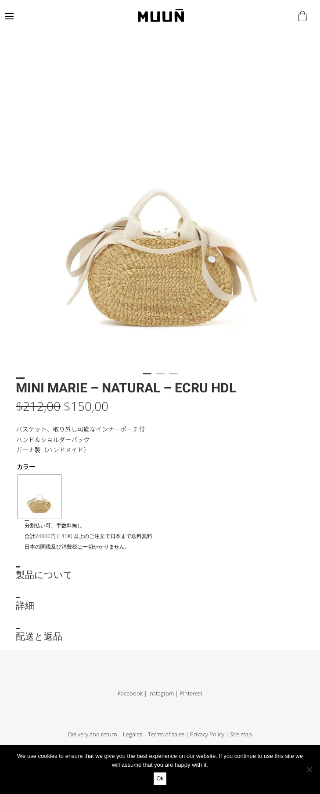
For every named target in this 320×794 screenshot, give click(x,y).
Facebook (130, 693)
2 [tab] (160, 377)
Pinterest (191, 693)
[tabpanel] (160, 208)
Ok (160, 778)
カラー (26, 466)
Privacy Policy (207, 734)
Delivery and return (92, 734)
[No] (309, 769)
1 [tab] (147, 377)
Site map (241, 734)
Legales (132, 734)
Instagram (161, 693)
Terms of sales (166, 734)
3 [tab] (173, 377)
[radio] (39, 497)
